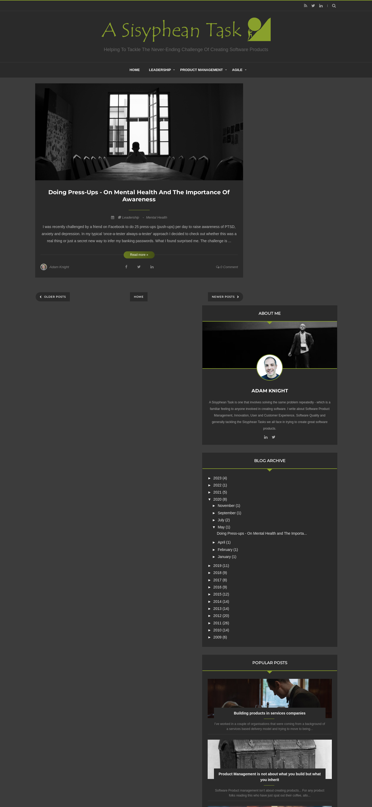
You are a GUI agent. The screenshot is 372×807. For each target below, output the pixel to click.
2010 (265, 409)
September (274, 287)
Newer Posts (224, 297)
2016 (265, 366)
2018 (265, 352)
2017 (265, 359)
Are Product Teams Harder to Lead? (293, 635)
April (269, 321)
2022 (265, 259)
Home (139, 297)
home (134, 70)
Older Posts (54, 297)
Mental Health (156, 217)
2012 (265, 394)
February (273, 328)
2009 (265, 416)
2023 (265, 252)
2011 (265, 402)
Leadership (160, 70)
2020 (265, 274)
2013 (265, 387)
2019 (265, 344)
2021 (265, 267)
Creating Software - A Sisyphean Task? (178, 790)
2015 (265, 373)
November (274, 280)
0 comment (227, 267)
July (269, 294)
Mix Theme (256, 790)
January (272, 335)
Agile (237, 70)
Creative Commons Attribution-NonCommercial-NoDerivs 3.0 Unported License (286, 711)
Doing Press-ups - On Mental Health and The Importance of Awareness (139, 196)
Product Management (201, 70)
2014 (265, 380)
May (269, 302)
